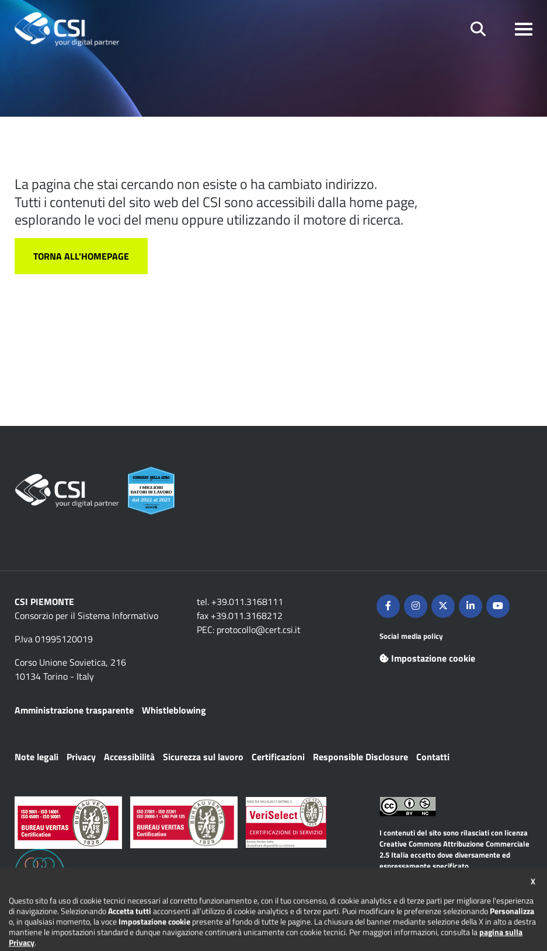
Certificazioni (278, 757)
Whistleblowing (174, 710)
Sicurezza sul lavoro (203, 757)
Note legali (36, 757)
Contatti (433, 757)
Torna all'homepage (81, 256)
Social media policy (411, 636)
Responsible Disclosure (360, 757)
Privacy (81, 757)
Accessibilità (129, 757)
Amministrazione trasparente (74, 710)
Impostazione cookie (427, 658)
